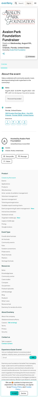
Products (5, 187)
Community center (8, 276)
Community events (8, 242)
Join (33, 357)
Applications (6, 184)
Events (4, 181)
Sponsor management (9, 199)
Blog (3, 295)
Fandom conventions (9, 248)
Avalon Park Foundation (17, 50)
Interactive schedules (9, 211)
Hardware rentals (7, 214)
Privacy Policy (16, 387)
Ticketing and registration (10, 202)
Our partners (6, 285)
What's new (6, 301)
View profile (8, 156)
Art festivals (6, 239)
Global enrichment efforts (10, 319)
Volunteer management (10, 196)
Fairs (3, 245)
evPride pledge (7, 292)
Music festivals (6, 255)
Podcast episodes (8, 289)
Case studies (6, 279)
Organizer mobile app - (11, 218)
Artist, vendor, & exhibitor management (15, 193)
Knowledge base (7, 273)
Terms (4, 326)
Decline (23, 393)
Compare (5, 282)
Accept (14, 393)
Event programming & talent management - (18, 208)
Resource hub (6, 304)
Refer (3, 270)
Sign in (29, 3)
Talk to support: (10, 342)
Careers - (9, 322)
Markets (4, 258)
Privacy (4, 329)
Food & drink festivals (9, 236)
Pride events (6, 251)
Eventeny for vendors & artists (12, 307)
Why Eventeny (6, 190)
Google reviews (7, 227)
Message (22, 156)
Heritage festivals (7, 261)
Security (4, 332)
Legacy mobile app (8, 221)
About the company (8, 316)
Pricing (4, 224)
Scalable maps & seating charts (12, 205)
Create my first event (9, 178)
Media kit (5, 298)
